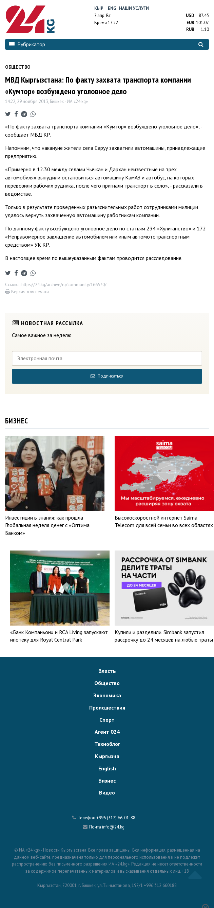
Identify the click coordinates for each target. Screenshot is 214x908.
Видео (107, 792)
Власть (107, 670)
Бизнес (107, 780)
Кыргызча (107, 756)
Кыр (98, 8)
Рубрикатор (27, 44)
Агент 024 (107, 731)
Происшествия (107, 707)
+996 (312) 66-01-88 (115, 818)
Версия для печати (27, 292)
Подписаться (107, 376)
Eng (112, 8)
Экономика (107, 695)
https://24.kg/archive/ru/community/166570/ (63, 284)
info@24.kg (113, 827)
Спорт (107, 719)
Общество (107, 683)
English (107, 768)
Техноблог (107, 743)
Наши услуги (134, 8)
